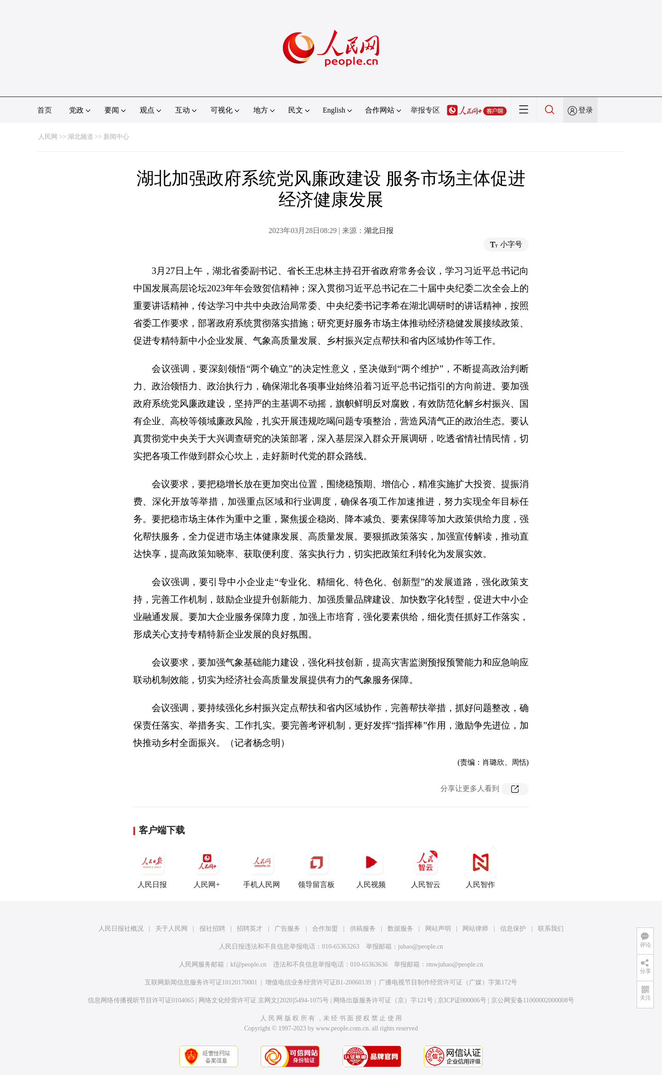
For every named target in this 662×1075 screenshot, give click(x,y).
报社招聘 (212, 928)
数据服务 (400, 928)
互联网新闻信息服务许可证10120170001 (201, 982)
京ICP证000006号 (462, 1000)
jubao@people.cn (420, 946)
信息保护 (513, 928)
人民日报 (152, 867)
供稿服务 (363, 928)
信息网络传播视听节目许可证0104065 (141, 1000)
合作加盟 (325, 928)
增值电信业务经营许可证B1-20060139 (318, 982)
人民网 (47, 136)
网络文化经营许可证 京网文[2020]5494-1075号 (264, 1000)
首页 (44, 110)
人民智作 (480, 867)
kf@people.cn (248, 964)
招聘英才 (250, 928)
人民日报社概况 (120, 928)
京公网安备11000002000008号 (532, 1000)
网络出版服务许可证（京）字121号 (383, 1000)
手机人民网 (261, 867)
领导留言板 (316, 867)
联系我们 (551, 928)
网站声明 (438, 928)
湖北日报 (379, 230)
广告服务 (287, 928)
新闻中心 (116, 136)
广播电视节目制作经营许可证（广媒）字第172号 (448, 982)
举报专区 (425, 110)
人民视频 (371, 867)
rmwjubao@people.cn (454, 964)
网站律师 (475, 928)
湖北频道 (80, 136)
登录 (585, 110)
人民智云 (426, 867)
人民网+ (207, 867)
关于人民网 (171, 928)
